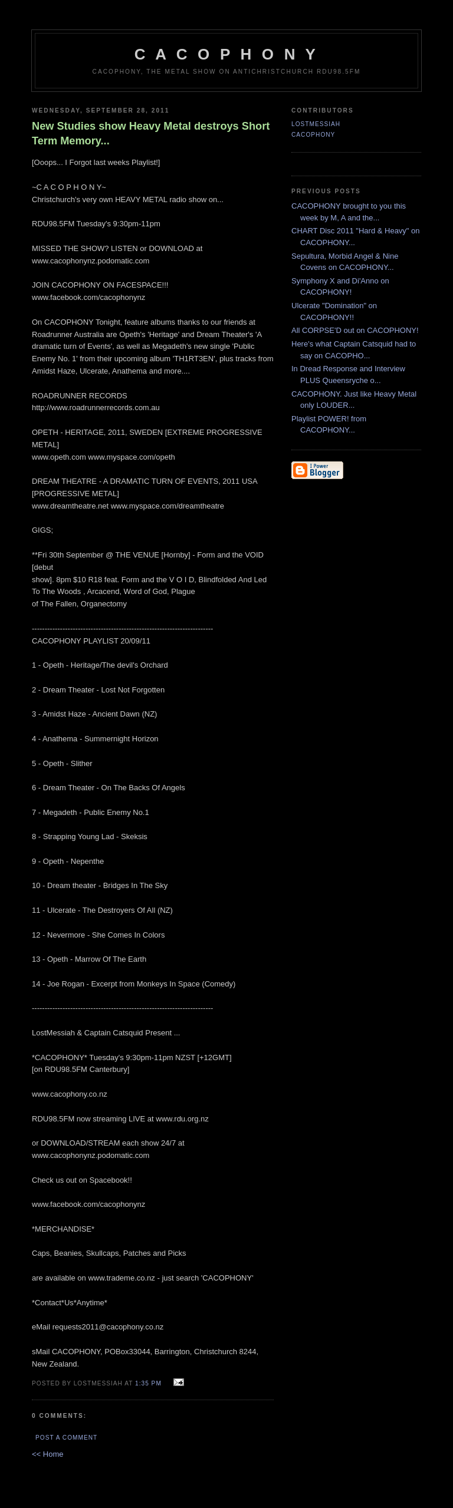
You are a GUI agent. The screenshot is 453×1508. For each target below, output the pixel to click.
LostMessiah (315, 124)
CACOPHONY (313, 134)
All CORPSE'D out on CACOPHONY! (355, 330)
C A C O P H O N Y (226, 54)
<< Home (47, 1454)
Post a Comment (66, 1437)
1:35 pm (148, 1383)
